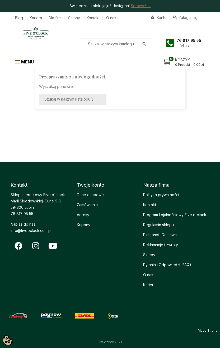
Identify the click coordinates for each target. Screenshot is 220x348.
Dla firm (55, 18)
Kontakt (93, 18)
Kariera (36, 18)
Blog (19, 18)
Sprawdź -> (141, 5)
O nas (111, 18)
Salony (74, 18)
